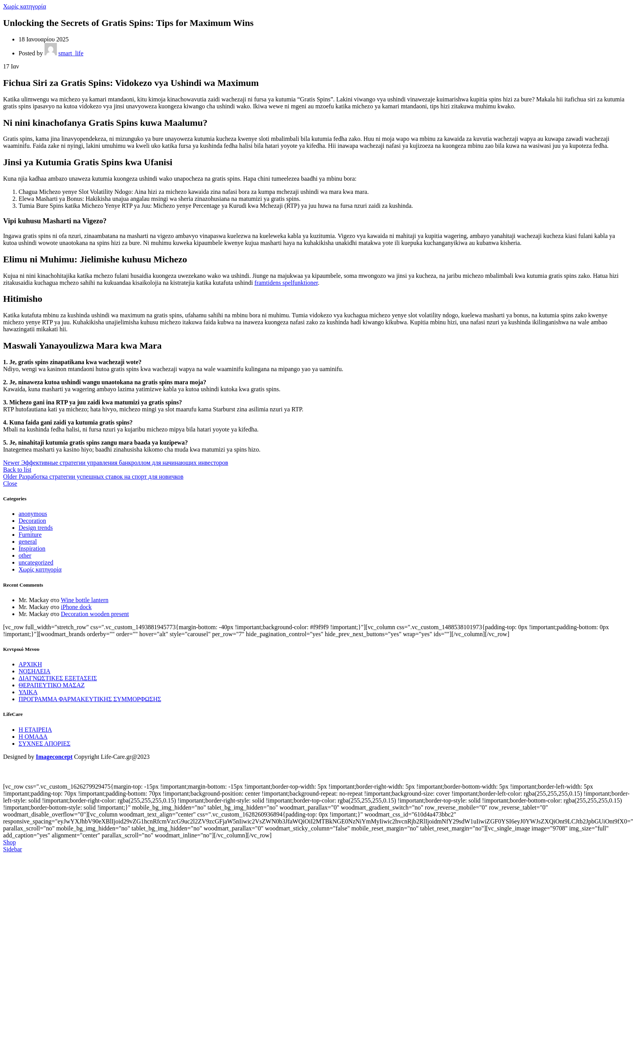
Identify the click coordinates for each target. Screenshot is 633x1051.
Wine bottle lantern (84, 600)
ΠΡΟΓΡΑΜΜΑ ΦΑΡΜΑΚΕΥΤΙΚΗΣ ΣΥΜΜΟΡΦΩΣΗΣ (90, 699)
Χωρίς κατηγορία (24, 6)
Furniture (30, 534)
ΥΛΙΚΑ (28, 692)
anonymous (33, 513)
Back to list (17, 469)
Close (10, 483)
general (28, 541)
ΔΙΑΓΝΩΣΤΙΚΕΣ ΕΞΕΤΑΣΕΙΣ (58, 678)
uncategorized (36, 562)
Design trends (36, 527)
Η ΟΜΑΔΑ (33, 736)
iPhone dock (76, 607)
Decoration (32, 520)
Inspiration (32, 548)
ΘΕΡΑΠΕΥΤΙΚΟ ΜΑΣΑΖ (52, 685)
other (25, 555)
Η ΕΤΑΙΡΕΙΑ (35, 729)
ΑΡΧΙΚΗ (30, 664)
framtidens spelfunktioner (286, 282)
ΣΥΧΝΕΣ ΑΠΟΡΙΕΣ (44, 743)
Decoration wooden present (95, 614)
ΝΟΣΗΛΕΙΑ (34, 671)
